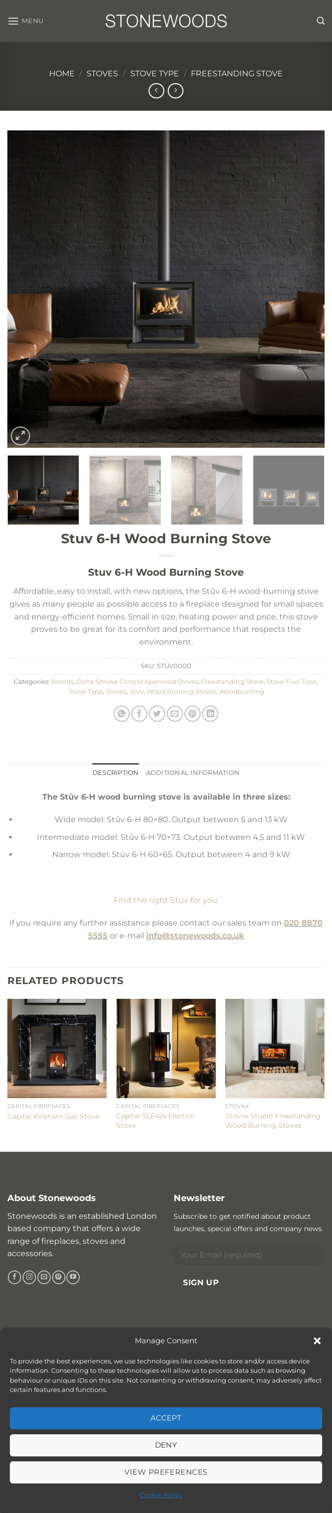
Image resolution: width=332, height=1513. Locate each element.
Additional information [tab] (193, 772)
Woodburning (241, 691)
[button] (317, 1341)
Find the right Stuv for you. (166, 900)
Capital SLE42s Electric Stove (155, 1121)
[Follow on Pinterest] (58, 1277)
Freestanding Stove (237, 73)
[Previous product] (175, 90)
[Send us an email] (44, 1277)
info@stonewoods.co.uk (195, 935)
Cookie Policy (161, 1495)
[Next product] (156, 90)
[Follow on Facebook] (14, 1277)
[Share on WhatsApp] (122, 714)
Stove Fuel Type (292, 681)
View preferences (165, 1472)
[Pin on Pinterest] (192, 714)
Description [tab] (115, 772)
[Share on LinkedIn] (210, 714)
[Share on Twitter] (157, 714)
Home (62, 73)
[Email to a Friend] (175, 714)
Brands (62, 681)
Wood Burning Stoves (181, 691)
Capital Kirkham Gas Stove (53, 1116)
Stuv (136, 691)
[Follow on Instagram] (29, 1277)
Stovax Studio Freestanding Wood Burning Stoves (273, 1121)
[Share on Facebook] (139, 714)
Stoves (102, 73)
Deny (166, 1445)
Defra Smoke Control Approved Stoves (137, 681)
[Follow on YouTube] (73, 1277)
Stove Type (154, 73)
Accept (166, 1417)
